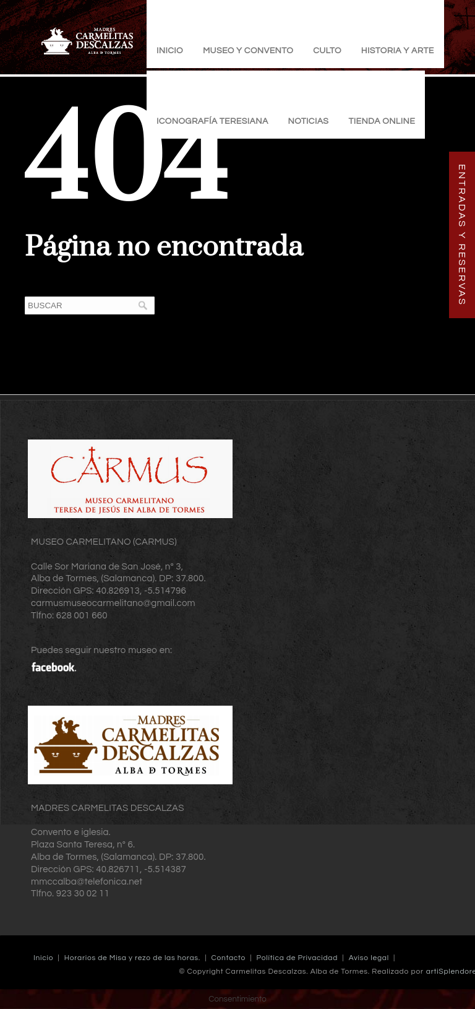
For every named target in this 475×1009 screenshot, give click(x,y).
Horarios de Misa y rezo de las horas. (132, 958)
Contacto (229, 958)
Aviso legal (369, 958)
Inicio (169, 50)
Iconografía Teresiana (212, 121)
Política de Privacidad (297, 958)
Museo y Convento (248, 50)
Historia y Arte (397, 50)
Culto (327, 50)
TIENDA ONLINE (381, 121)
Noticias (308, 121)
